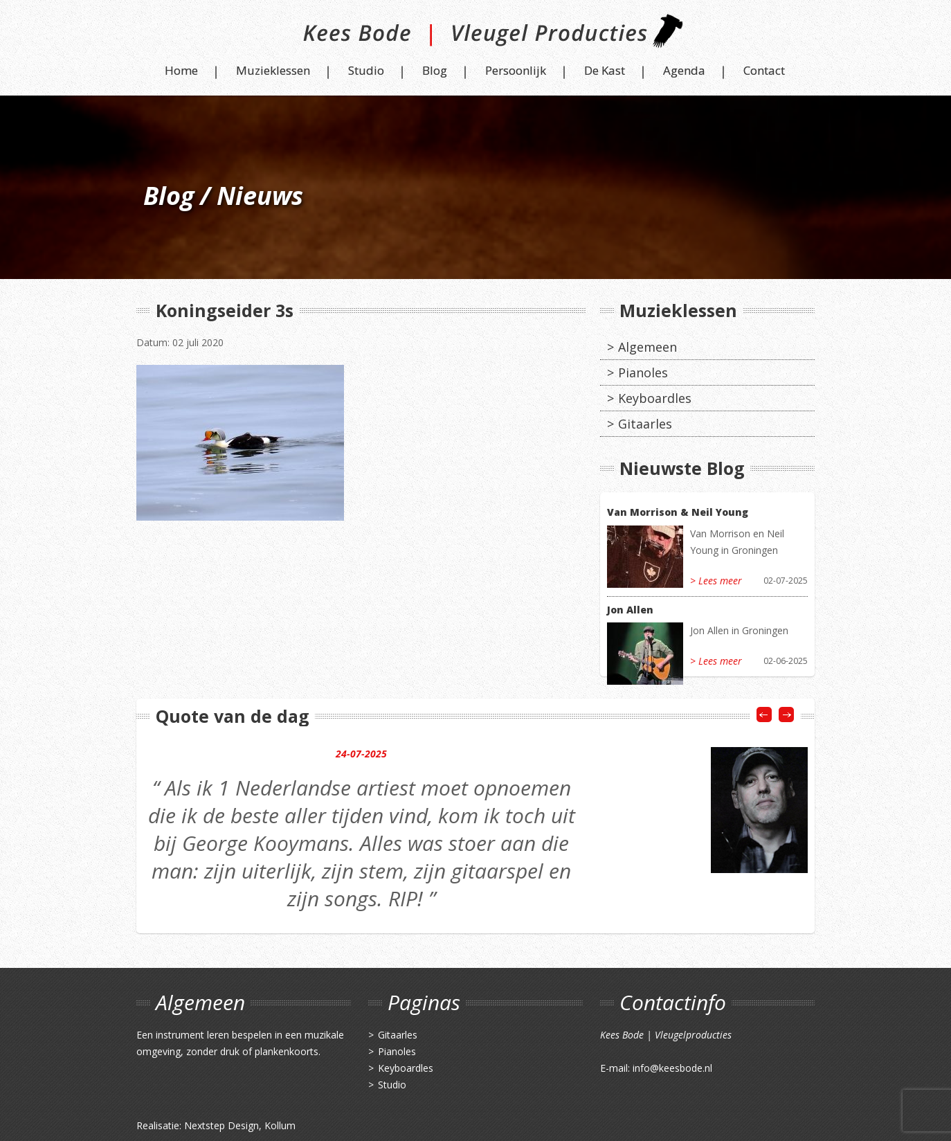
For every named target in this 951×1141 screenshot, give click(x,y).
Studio (366, 70)
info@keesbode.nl (672, 1068)
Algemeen (647, 347)
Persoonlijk (515, 70)
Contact (764, 70)
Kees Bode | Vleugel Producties (476, 36)
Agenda (684, 70)
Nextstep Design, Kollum (240, 1125)
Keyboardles (654, 398)
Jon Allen (630, 609)
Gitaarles (645, 423)
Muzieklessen (273, 70)
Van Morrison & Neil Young (677, 512)
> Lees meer (716, 580)
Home (181, 70)
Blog (434, 70)
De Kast (604, 70)
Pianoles (643, 372)
